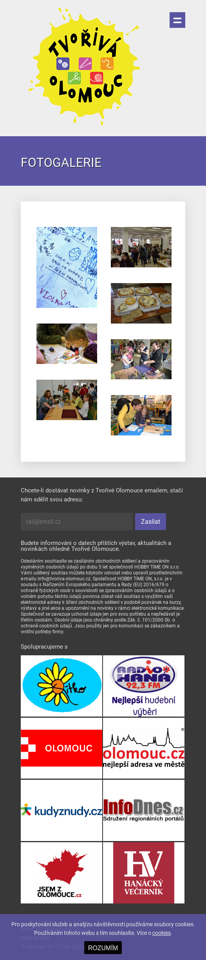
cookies (161, 933)
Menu (177, 20)
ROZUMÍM (103, 948)
